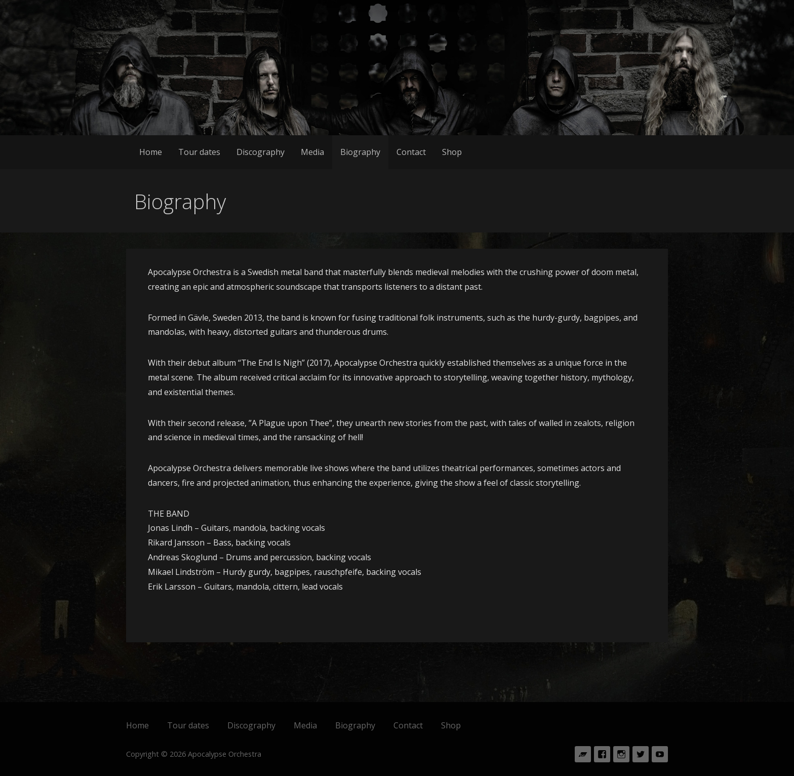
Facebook (602, 754)
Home (150, 152)
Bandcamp (583, 754)
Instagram (621, 754)
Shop (452, 152)
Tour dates (199, 152)
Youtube (660, 754)
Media (312, 152)
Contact (411, 152)
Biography (360, 152)
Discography (260, 152)
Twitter (640, 754)
